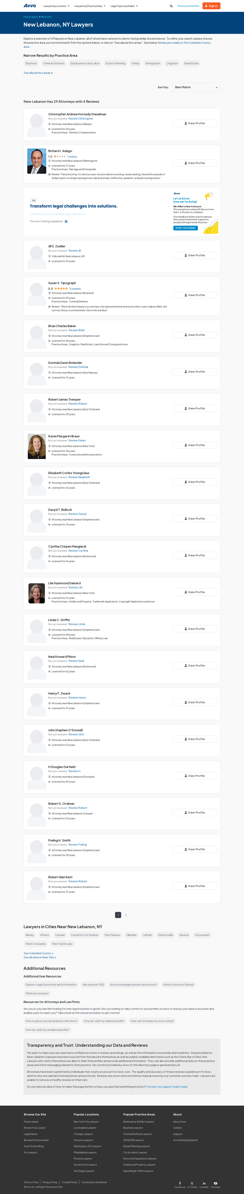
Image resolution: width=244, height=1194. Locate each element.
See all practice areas (37, 72)
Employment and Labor (86, 63)
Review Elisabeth (79, 477)
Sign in (212, 6)
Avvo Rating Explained (185, 1139)
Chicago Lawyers (83, 1133)
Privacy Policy (49, 1181)
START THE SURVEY (185, 228)
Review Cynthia (78, 550)
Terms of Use (31, 1181)
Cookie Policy (69, 1181)
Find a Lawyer (31, 1121)
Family (137, 63)
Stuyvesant (203, 934)
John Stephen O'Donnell (65, 730)
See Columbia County (38, 953)
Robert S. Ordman (61, 803)
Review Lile (76, 587)
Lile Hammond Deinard (64, 583)
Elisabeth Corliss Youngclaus (69, 472)
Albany (30, 934)
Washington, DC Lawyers (87, 1145)
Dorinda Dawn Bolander (65, 362)
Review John (76, 734)
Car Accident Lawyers (135, 1152)
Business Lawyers (133, 1127)
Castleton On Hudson (85, 934)
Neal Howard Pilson (62, 656)
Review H (74, 771)
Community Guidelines (93, 1181)
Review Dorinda (78, 366)
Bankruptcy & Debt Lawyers (138, 1121)
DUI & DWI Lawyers (133, 1139)
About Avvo (179, 1121)
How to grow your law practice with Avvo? (52, 1020)
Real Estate (194, 63)
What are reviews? (37, 993)
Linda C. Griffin (59, 619)
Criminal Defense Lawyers (137, 1133)
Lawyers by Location (57, 5)
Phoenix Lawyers (83, 1158)
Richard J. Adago (60, 151)
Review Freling (78, 844)
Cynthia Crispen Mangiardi (67, 546)
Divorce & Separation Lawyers (140, 1158)
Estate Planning (117, 63)
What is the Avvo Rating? (180, 984)
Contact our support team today (168, 1086)
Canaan (60, 934)
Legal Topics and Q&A (125, 5)
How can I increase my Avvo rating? (154, 1020)
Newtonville (167, 934)
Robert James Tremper (64, 399)
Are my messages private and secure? (135, 984)
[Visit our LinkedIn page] (204, 1184)
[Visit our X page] (193, 1184)
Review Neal (76, 660)
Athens (44, 934)
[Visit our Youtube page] (215, 1184)
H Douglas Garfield (62, 766)
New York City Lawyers (86, 1121)
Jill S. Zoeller (57, 246)
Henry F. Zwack (59, 693)
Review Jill (75, 250)
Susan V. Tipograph (62, 283)
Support (177, 1133)
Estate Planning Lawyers (136, 1145)
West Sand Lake (62, 943)
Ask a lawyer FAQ (94, 984)
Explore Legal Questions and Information (51, 984)
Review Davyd (77, 513)
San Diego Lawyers (84, 1170)
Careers (177, 1127)
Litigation (175, 63)
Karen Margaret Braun (64, 436)
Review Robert (78, 403)
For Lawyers (30, 1152)
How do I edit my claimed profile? (105, 1020)
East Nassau (113, 934)
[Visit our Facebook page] (181, 1184)
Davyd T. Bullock (60, 509)
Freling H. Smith (59, 840)
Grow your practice (188, 5)
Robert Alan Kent (60, 877)
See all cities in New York (39, 957)
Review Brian (77, 330)
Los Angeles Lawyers (85, 1127)
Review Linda (77, 624)
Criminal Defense (54, 63)
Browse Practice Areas (36, 1139)
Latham (148, 934)
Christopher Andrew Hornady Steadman (77, 114)
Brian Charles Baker (62, 325)
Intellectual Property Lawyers (139, 1164)
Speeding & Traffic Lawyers (138, 1170)
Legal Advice (31, 1133)
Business (31, 63)
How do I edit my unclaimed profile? (48, 1029)
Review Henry (77, 697)
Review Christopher (81, 118)
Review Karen (77, 440)
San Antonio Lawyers (85, 1164)
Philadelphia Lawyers (85, 1152)
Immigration (154, 63)
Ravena (185, 934)
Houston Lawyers (83, 1139)
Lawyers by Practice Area (90, 5)
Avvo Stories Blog (33, 1145)
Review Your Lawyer (35, 1127)
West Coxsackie (36, 943)
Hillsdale (132, 934)
